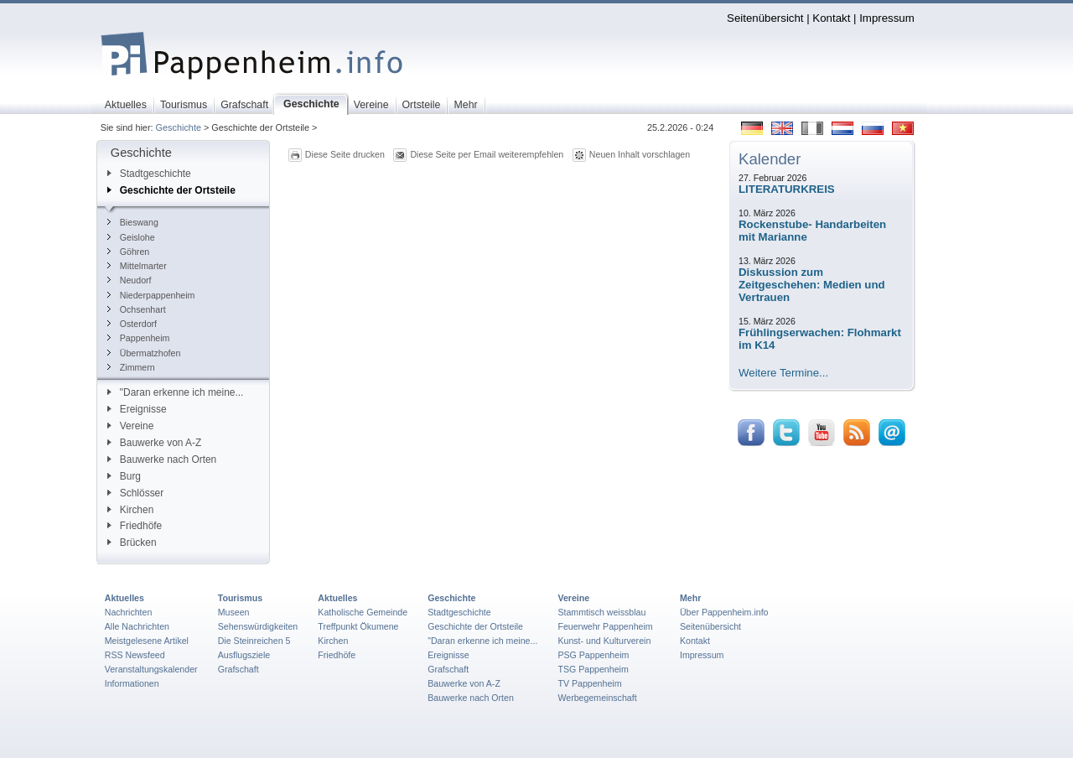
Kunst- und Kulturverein (604, 641)
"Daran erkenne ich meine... (175, 392)
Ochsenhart (136, 309)
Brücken (132, 542)
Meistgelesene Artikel (147, 641)
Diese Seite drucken (345, 154)
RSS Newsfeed (135, 655)
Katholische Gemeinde (362, 612)
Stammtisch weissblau (601, 612)
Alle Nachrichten (137, 626)
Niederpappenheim (151, 295)
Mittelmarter (137, 266)
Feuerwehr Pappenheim (604, 626)
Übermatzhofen (144, 353)
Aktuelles (124, 598)
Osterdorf (132, 324)
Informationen (132, 683)
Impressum (887, 18)
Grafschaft (238, 669)
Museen (234, 612)
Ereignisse (137, 409)
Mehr (690, 598)
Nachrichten (129, 612)
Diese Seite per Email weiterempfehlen (486, 154)
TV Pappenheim (589, 683)
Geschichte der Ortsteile (171, 190)
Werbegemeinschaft (596, 698)
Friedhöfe (134, 526)
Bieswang (132, 222)
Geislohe (131, 237)
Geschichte (178, 127)
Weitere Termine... (783, 372)
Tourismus (240, 598)
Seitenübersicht (765, 18)
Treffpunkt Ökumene (358, 626)
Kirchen (130, 510)
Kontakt (831, 18)
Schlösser (135, 493)
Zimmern (131, 367)
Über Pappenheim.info (724, 612)
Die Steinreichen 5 (254, 641)
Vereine (130, 426)
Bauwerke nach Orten (161, 459)
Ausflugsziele (244, 655)
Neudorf (129, 280)
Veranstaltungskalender (151, 669)
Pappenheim (138, 338)
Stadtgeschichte (149, 173)
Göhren (128, 252)
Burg (124, 476)
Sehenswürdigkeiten (258, 626)
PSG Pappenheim (593, 655)
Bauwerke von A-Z (154, 443)
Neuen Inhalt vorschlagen (639, 154)
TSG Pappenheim (592, 669)
